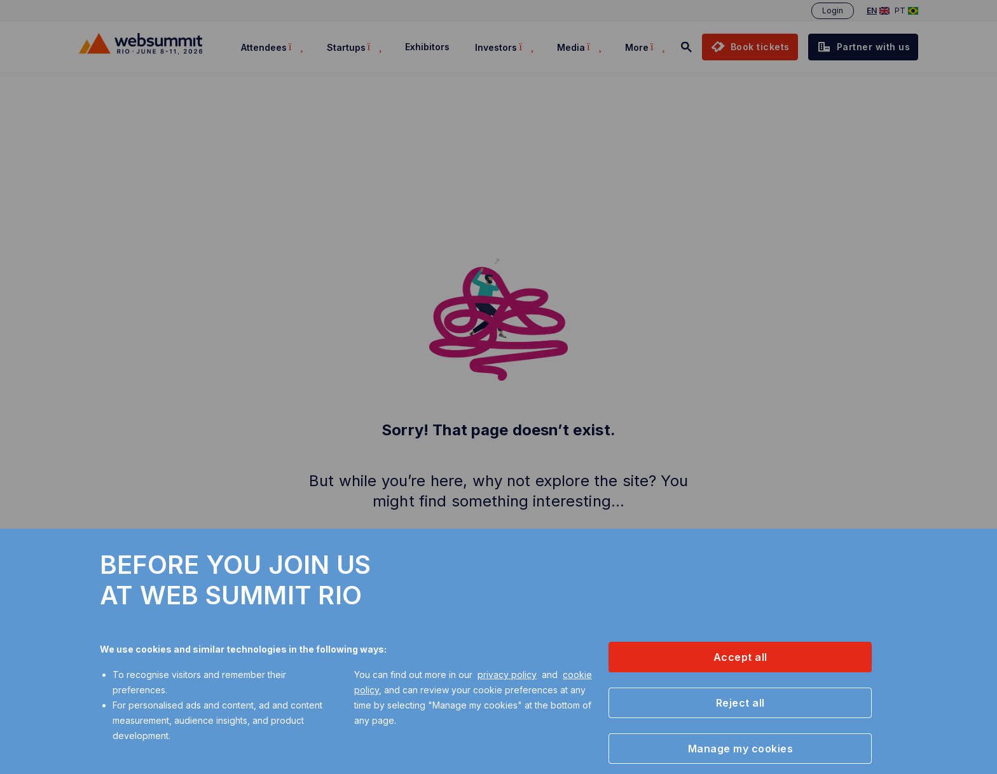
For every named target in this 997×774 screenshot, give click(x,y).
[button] (740, 657)
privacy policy (507, 674)
